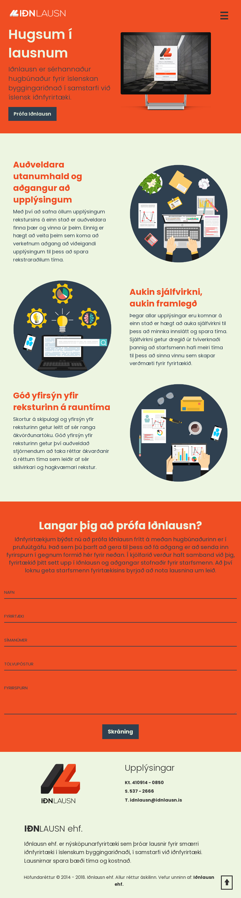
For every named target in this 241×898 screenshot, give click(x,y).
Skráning (120, 731)
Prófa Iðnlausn (32, 113)
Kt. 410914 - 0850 (144, 782)
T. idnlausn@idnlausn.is (153, 800)
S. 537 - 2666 (139, 791)
